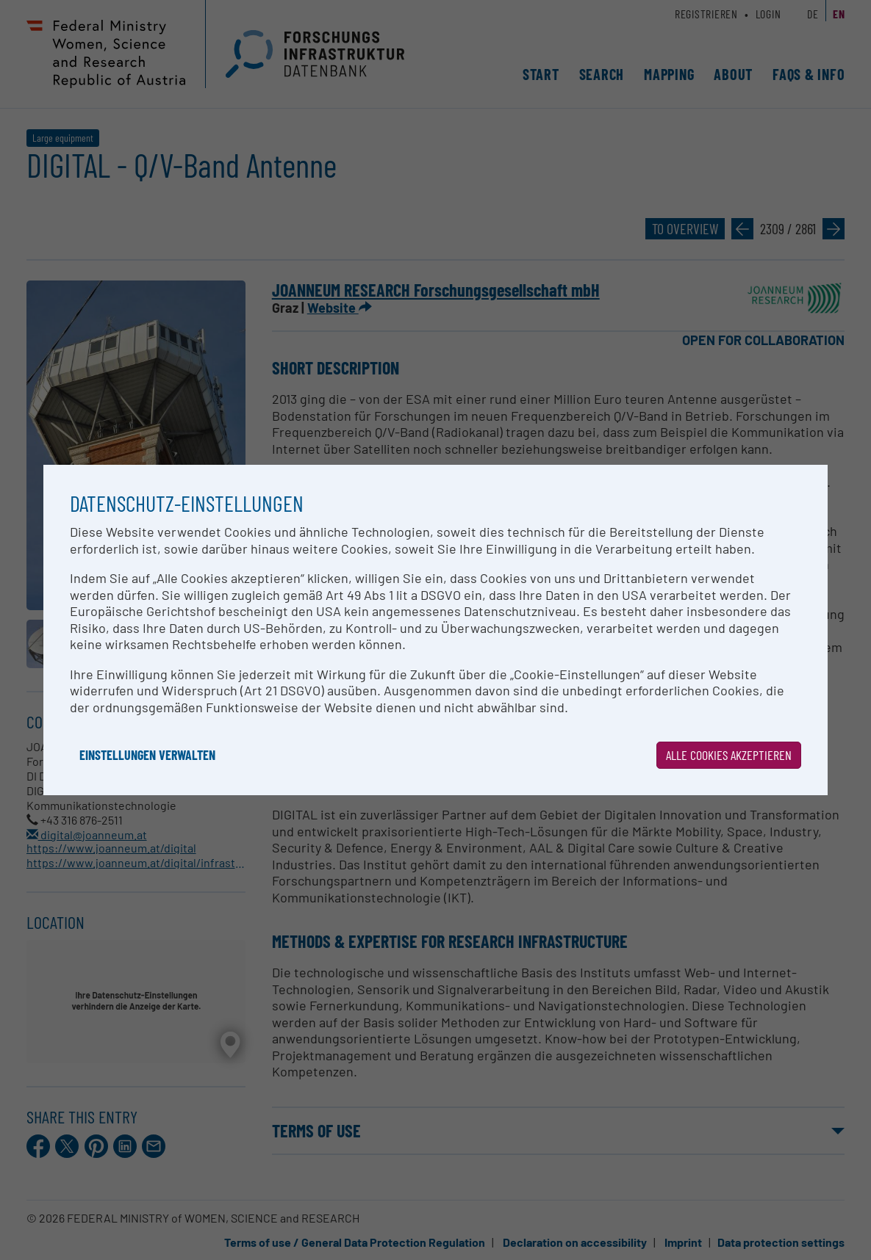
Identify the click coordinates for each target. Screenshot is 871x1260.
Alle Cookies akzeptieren (729, 755)
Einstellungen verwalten (147, 755)
